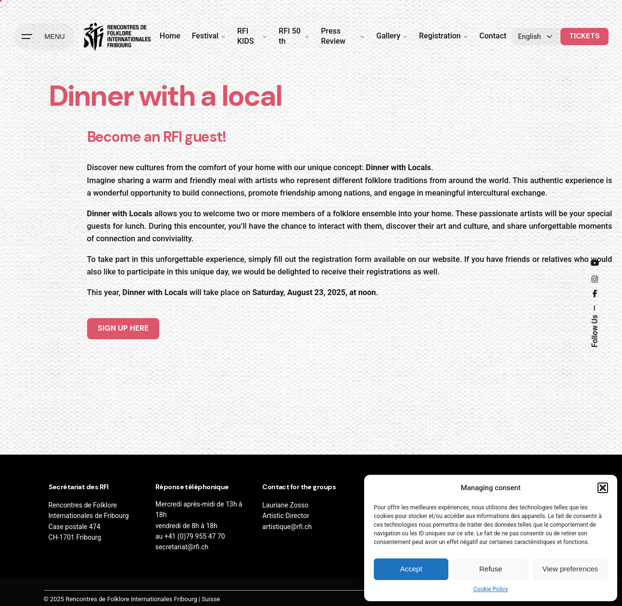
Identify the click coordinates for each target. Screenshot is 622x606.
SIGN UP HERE (123, 328)
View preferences (570, 569)
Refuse (490, 569)
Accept (411, 569)
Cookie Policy (490, 589)
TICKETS (584, 36)
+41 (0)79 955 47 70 (195, 536)
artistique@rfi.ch (287, 527)
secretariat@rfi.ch (181, 547)
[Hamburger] (43, 36)
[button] (603, 488)
